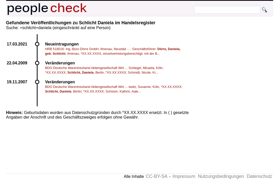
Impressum (183, 176)
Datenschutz (259, 176)
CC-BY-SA (156, 176)
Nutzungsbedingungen (221, 176)
